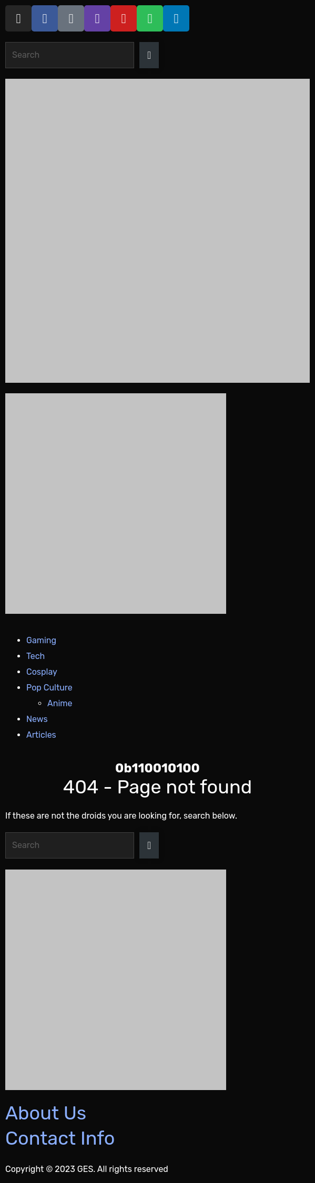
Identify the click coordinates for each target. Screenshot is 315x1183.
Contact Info (60, 1138)
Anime (59, 703)
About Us (45, 1113)
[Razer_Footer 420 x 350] (157, 980)
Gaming (41, 640)
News (37, 719)
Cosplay (41, 672)
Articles (41, 735)
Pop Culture (49, 688)
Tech (35, 656)
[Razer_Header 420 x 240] (157, 503)
